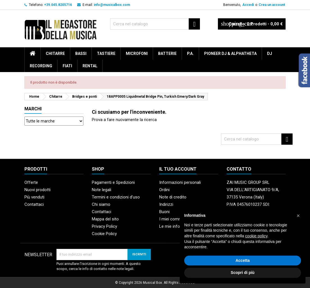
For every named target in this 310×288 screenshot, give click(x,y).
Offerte (31, 182)
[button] (298, 215)
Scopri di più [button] (243, 272)
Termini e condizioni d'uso (116, 197)
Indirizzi (166, 204)
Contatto (239, 169)
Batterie (167, 53)
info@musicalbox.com (112, 5)
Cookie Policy (104, 233)
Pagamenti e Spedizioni (113, 182)
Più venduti (34, 197)
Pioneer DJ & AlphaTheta (230, 53)
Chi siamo (101, 204)
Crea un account (272, 5)
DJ (269, 53)
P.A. (190, 53)
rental (90, 66)
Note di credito (172, 197)
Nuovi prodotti (37, 189)
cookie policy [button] (256, 236)
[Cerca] (155, 24)
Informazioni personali (180, 182)
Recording (41, 66)
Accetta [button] (243, 260)
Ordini (164, 189)
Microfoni (137, 53)
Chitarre (55, 53)
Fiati (67, 66)
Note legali (101, 189)
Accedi (248, 5)
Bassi (80, 53)
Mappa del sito (105, 219)
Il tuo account (178, 169)
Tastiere (106, 53)
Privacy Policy (104, 226)
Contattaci (34, 204)
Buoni (164, 211)
